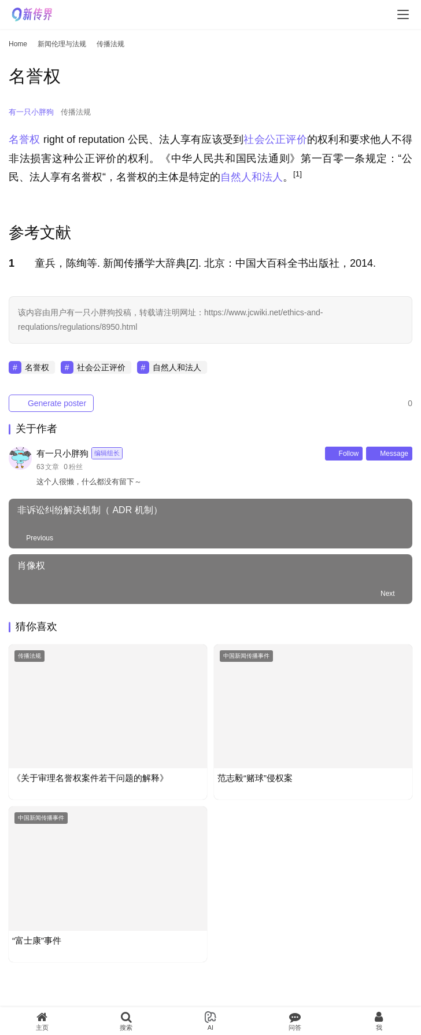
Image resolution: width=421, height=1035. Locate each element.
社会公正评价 (274, 139)
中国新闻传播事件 (246, 656)
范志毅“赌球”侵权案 (255, 778)
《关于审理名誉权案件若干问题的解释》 (90, 778)
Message (389, 454)
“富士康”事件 (36, 940)
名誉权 (24, 139)
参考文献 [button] (40, 232)
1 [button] (11, 263)
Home (18, 44)
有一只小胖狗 (31, 112)
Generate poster (51, 403)
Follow (344, 454)
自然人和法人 (251, 177)
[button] (297, 177)
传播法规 (76, 112)
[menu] (403, 14)
